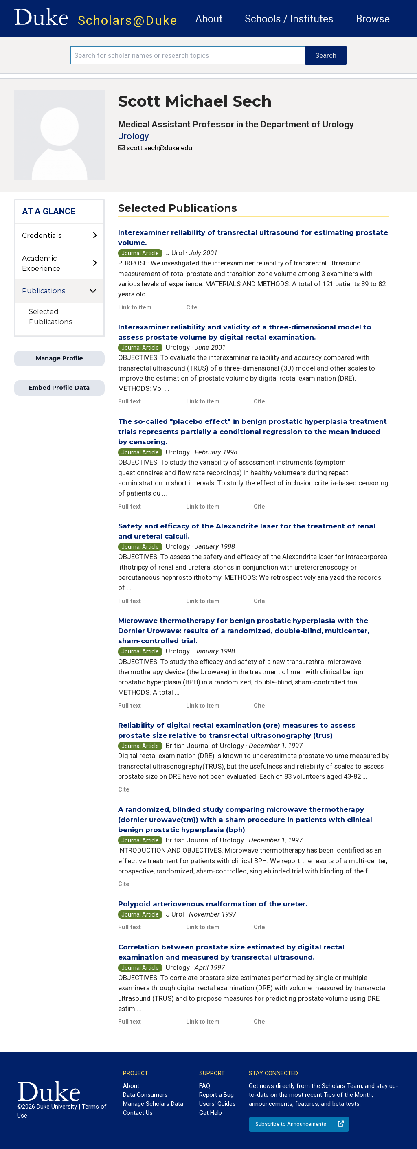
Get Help (210, 1112)
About (209, 19)
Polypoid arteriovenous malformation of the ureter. (212, 904)
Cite (192, 307)
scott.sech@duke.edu (159, 148)
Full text (129, 401)
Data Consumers (145, 1095)
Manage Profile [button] (59, 358)
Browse (373, 19)
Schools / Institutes (289, 19)
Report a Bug (216, 1095)
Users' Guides (217, 1103)
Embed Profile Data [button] (59, 387)
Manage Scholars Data (153, 1103)
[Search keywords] (187, 55)
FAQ (204, 1086)
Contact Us (138, 1112)
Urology (133, 136)
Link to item (134, 307)
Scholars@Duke (128, 20)
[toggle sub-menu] (94, 236)
